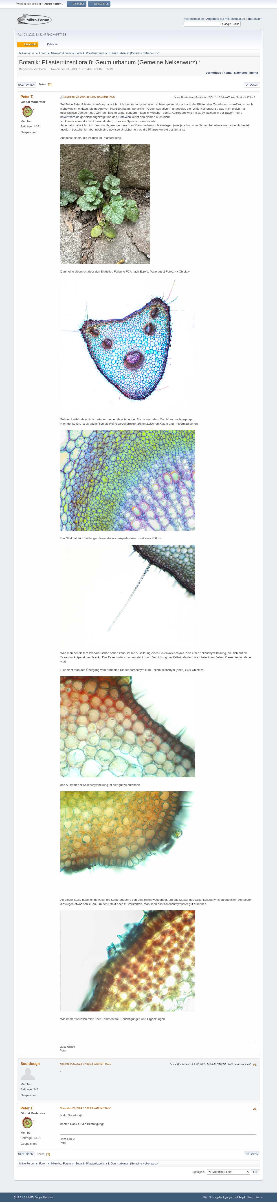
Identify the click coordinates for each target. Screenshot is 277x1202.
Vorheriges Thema (218, 72)
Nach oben (25, 1154)
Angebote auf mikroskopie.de (225, 18)
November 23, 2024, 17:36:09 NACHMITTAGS (85, 1108)
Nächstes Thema (246, 72)
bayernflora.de (69, 117)
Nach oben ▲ (255, 1197)
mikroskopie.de (194, 18)
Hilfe (204, 1197)
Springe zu (199, 1171)
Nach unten (26, 84)
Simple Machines (44, 1197)
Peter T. (27, 97)
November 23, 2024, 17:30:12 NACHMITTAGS (85, 1063)
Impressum (254, 18)
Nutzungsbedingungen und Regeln (227, 1197)
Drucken (252, 84)
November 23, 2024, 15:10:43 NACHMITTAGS (89, 96)
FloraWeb (124, 117)
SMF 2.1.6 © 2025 (24, 1197)
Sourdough (30, 1064)
